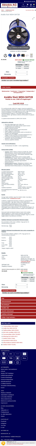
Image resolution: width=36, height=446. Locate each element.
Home (2, 9)
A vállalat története (6, 383)
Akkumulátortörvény (6, 399)
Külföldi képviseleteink (7, 375)
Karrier (3, 387)
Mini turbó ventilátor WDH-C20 (11, 332)
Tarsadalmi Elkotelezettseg (8, 385)
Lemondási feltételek (6, 397)
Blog (2, 408)
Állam (7, 72)
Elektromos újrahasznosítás (8, 401)
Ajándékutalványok (6, 381)
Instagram (3, 423)
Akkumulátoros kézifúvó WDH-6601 (12, 342)
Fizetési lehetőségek (6, 377)
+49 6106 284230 (25, 261)
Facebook (3, 421)
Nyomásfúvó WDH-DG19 (10, 340)
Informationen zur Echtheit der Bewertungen (15, 444)
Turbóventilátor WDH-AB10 (10, 326)
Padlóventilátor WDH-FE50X (11, 330)
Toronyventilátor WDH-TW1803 (11, 334)
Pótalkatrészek (5, 412)
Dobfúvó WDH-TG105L (9, 344)
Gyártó (3, 416)
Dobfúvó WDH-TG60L (9, 338)
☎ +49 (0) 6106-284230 (29, 1)
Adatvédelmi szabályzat (7, 394)
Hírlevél (3, 371)
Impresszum (4, 403)
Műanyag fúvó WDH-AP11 (10, 336)
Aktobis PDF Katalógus (7, 373)
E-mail (2, 427)
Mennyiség (7, 74)
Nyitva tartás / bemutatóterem (9, 369)
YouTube (3, 425)
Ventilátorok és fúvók (10, 9)
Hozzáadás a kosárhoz (8, 78)
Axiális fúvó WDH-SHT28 (10, 328)
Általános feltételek (6, 392)
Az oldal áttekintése (6, 414)
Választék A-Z (4, 410)
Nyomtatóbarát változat (30, 10)
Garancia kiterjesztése (7, 379)
